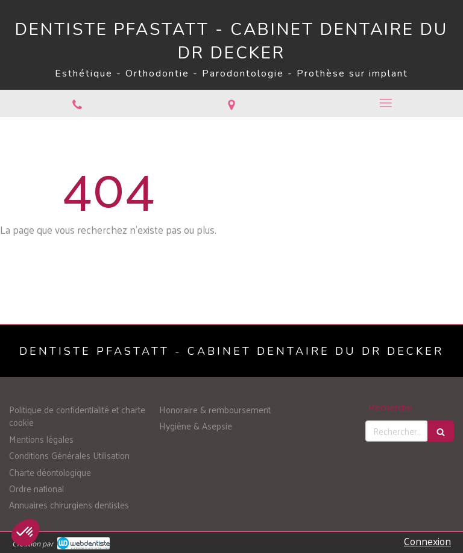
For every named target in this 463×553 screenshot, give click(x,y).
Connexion (427, 541)
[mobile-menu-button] (386, 103)
